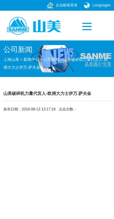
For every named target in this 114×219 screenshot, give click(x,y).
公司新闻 (51, 59)
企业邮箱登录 (67, 5)
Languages (101, 5)
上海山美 (11, 59)
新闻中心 (31, 59)
